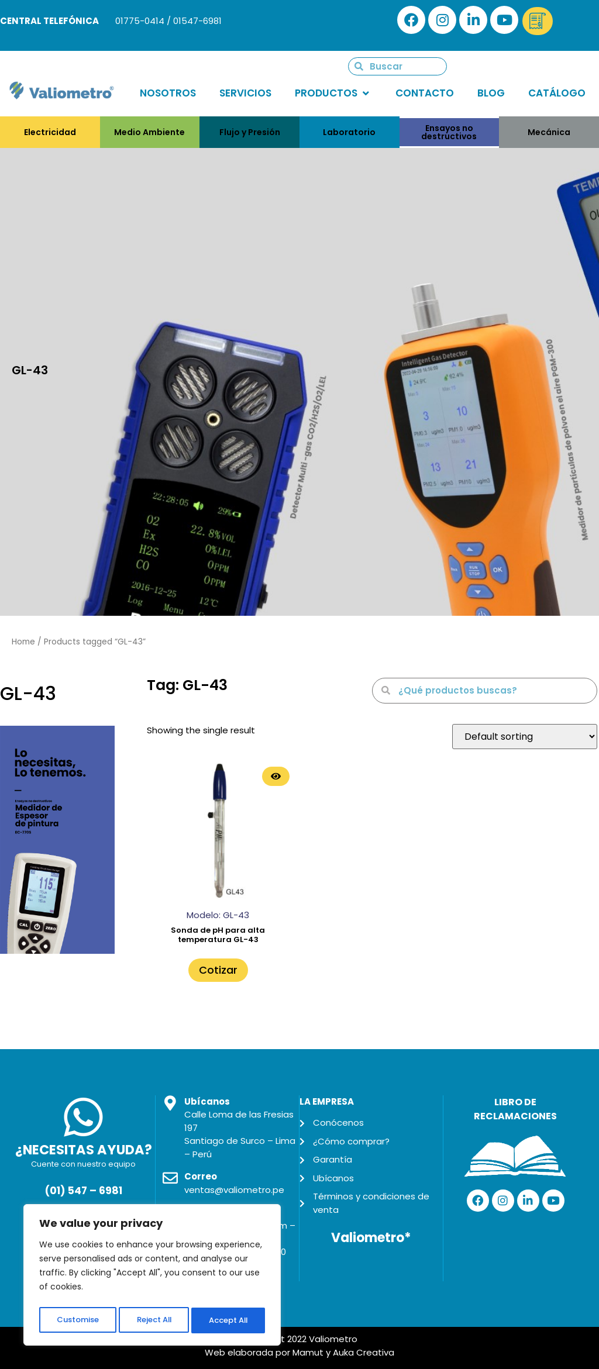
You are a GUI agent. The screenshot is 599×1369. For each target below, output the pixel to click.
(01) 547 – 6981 (83, 1191)
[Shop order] (524, 736)
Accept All (228, 1320)
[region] (152, 1277)
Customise (76, 1320)
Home (23, 641)
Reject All (153, 1320)
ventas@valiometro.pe (234, 1190)
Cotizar (218, 970)
